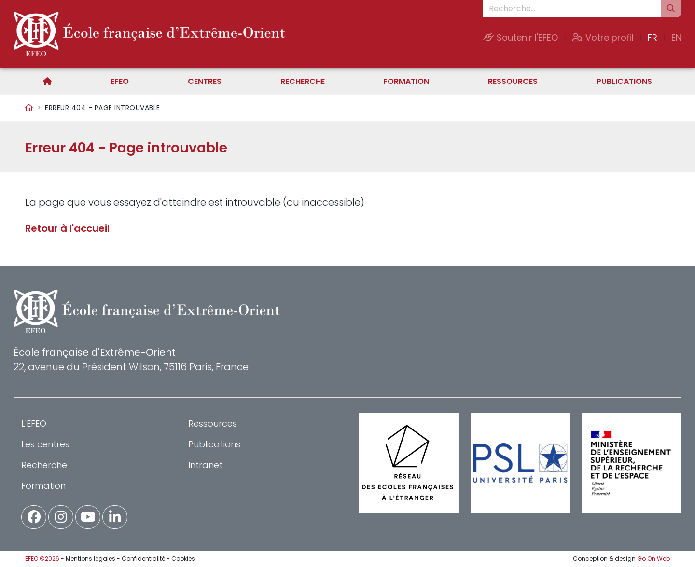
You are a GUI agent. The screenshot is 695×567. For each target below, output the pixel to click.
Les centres (45, 444)
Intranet (205, 465)
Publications (624, 81)
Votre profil (603, 37)
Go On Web (653, 558)
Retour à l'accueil (67, 228)
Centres (205, 81)
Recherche (302, 81)
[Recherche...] (572, 8)
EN (676, 37)
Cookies (183, 558)
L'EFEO (33, 423)
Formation (406, 81)
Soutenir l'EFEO (520, 37)
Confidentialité (143, 558)
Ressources (513, 81)
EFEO (120, 81)
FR (652, 37)
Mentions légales (90, 558)
